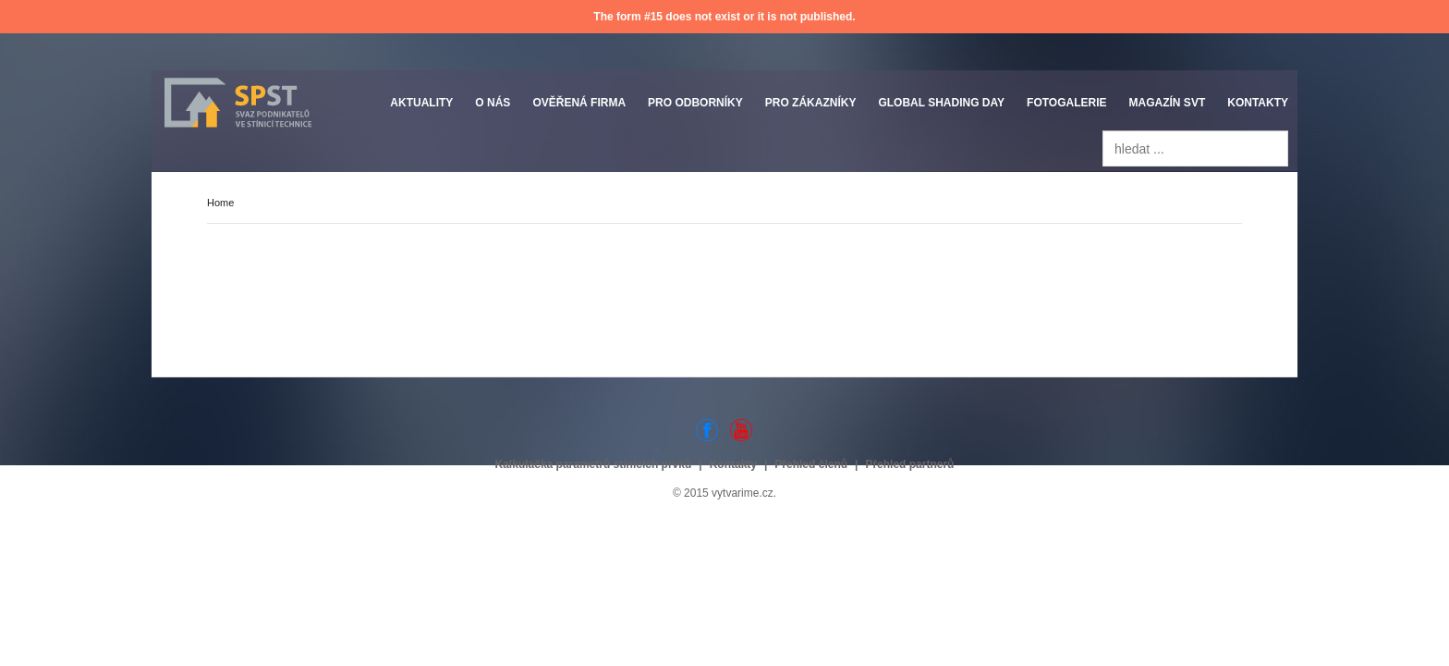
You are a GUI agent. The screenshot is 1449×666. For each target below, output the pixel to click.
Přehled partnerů (909, 464)
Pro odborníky (695, 102)
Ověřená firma (579, 102)
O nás (492, 102)
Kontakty (1257, 102)
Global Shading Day (941, 102)
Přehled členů (810, 464)
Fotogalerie (1066, 102)
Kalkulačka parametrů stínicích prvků (593, 464)
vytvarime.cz (742, 493)
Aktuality (421, 102)
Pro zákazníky (811, 102)
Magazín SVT (1167, 102)
